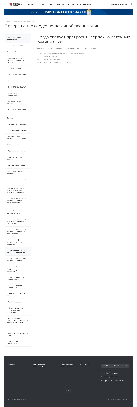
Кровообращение (14, 145)
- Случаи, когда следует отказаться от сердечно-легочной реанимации (16, 190)
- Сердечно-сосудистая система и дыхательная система (16, 60)
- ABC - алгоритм (13, 81)
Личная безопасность (15, 46)
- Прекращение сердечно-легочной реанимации (17, 251)
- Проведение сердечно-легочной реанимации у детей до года (16, 232)
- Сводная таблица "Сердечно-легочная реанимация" (15, 269)
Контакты (84, 364)
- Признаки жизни (14, 68)
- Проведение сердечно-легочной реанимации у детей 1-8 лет (16, 221)
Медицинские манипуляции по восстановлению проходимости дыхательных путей (17, 332)
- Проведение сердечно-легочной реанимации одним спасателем (16, 201)
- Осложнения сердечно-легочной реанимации (16, 260)
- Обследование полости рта (16, 295)
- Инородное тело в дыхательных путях (14, 286)
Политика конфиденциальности (118, 399)
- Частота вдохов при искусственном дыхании (16, 137)
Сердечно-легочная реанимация (15, 38)
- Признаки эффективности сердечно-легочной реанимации (17, 242)
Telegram (69, 391)
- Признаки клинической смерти (16, 181)
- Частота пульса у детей (16, 165)
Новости (11, 364)
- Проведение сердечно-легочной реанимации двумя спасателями (16, 211)
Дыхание (10, 118)
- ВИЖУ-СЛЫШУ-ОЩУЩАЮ (17, 87)
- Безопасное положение (16, 75)
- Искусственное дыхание (17, 130)
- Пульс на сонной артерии (17, 151)
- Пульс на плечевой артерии (14, 158)
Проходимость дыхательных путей (14, 94)
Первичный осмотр (14, 52)
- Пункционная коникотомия (12, 342)
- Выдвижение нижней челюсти (15, 102)
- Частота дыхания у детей (17, 124)
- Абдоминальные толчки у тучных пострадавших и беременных (17, 310)
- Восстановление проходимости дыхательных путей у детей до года (17, 321)
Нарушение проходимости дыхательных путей (17, 278)
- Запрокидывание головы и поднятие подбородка (17, 111)
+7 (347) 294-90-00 (119, 4)
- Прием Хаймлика (14, 302)
